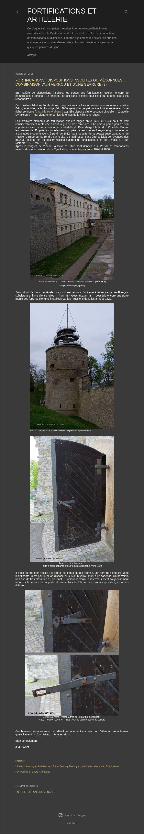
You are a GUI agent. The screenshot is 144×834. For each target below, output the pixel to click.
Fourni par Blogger (72, 815)
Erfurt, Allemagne (41, 771)
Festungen (74, 766)
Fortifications (112, 766)
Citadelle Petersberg (48, 111)
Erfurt (56, 766)
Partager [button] (20, 761)
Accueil (33, 55)
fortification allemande (93, 766)
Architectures (45, 766)
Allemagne (31, 766)
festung (64, 766)
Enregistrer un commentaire (36, 791)
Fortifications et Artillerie (61, 15)
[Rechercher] (126, 11)
